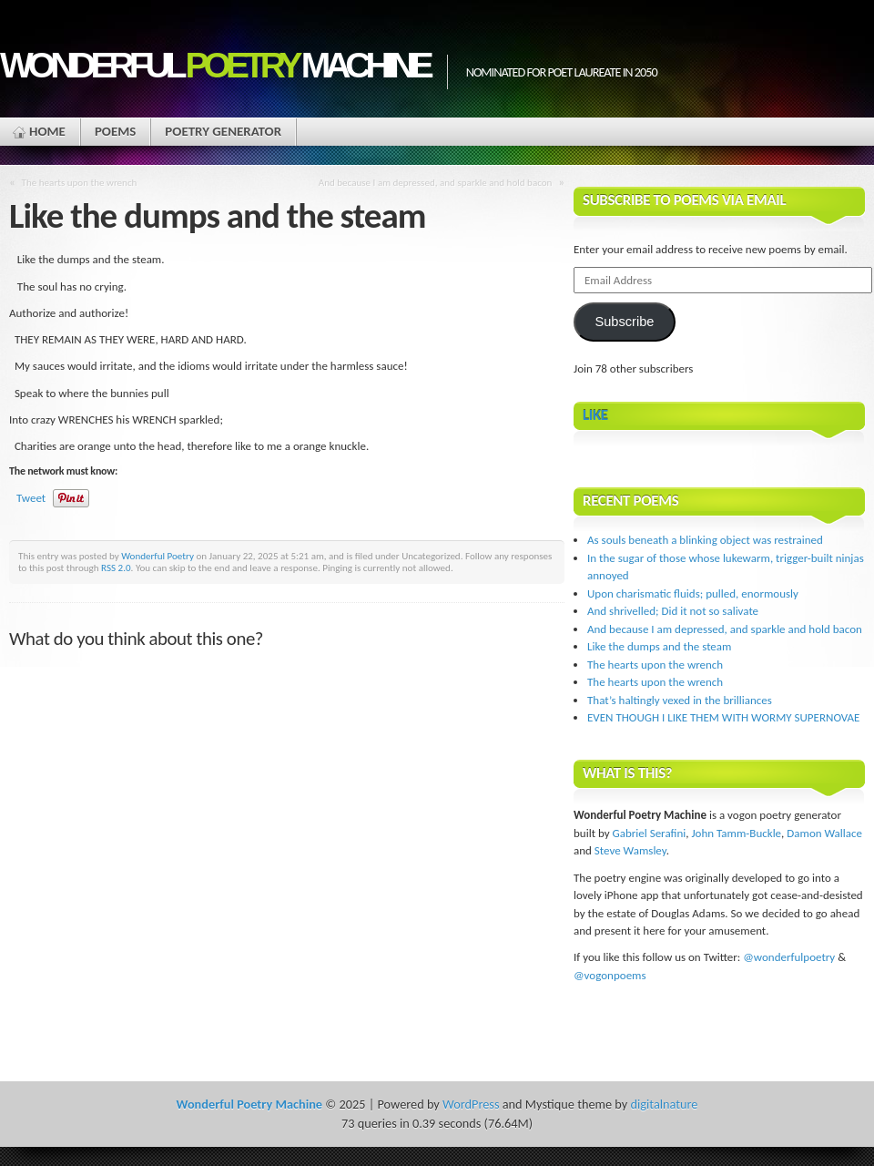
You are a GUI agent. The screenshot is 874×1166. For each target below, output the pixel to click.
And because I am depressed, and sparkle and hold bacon (436, 182)
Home (47, 131)
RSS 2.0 (116, 567)
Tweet (31, 498)
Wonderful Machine (214, 65)
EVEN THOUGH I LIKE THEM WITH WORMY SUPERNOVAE (723, 717)
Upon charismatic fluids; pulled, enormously (692, 593)
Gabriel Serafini (649, 833)
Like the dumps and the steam (659, 646)
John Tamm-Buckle (736, 833)
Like (595, 414)
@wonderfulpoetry (789, 957)
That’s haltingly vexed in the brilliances (679, 700)
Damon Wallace (824, 833)
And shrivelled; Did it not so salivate (672, 611)
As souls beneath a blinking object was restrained (705, 540)
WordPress (470, 1104)
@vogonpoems (610, 975)
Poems (115, 131)
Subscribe (624, 321)
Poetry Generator (223, 131)
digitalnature (664, 1104)
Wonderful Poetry (157, 555)
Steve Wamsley (630, 850)
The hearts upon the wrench (79, 182)
